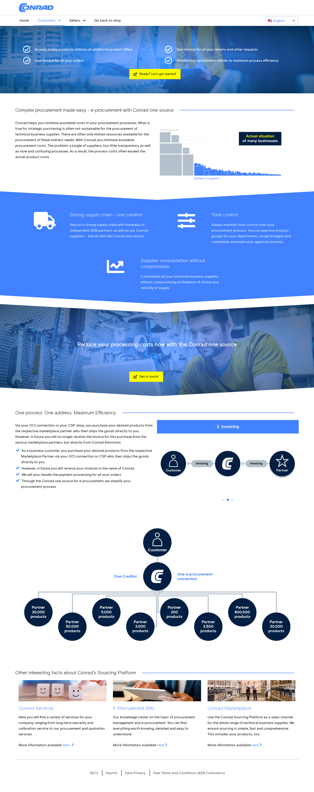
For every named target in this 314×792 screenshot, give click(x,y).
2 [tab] (228, 500)
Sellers (77, 20)
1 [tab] (223, 500)
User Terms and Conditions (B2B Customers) (189, 773)
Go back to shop (107, 20)
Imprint (111, 773)
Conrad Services (36, 708)
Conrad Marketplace (229, 708)
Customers (49, 20)
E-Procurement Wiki (133, 708)
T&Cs (94, 773)
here (67, 745)
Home (24, 20)
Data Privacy (135, 773)
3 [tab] (233, 500)
